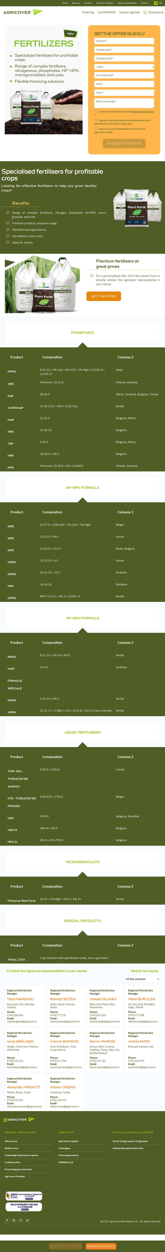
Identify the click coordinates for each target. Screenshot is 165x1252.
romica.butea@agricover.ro (65, 1023)
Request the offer (65, 1246)
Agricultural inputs (68, 1143)
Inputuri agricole (129, 12)
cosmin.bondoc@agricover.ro (66, 1069)
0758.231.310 (15, 1063)
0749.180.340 (15, 1017)
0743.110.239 (15, 1102)
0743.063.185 (98, 1017)
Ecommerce (156, 12)
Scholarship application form (128, 1150)
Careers (88, 3)
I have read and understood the (124, 113)
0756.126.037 (58, 1102)
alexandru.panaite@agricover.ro (24, 1108)
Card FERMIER (107, 12)
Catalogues (65, 1150)
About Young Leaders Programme (130, 1143)
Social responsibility (127, 3)
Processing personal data (18, 1171)
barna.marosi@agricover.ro (104, 1069)
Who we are (11, 1143)
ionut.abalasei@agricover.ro (22, 1069)
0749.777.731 (58, 1017)
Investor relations (104, 3)
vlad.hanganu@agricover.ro (22, 1023)
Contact (144, 3)
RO (160, 3)
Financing (88, 12)
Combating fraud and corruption (21, 1157)
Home (65, 3)
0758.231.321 (98, 1063)
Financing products (69, 1157)
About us (76, 3)
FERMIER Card (66, 1164)
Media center (12, 1150)
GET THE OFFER (113, 298)
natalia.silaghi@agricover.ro (105, 1023)
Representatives (101, 1246)
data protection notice (142, 111)
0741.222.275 (136, 1063)
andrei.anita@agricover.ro (142, 1069)
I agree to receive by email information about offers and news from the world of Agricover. (122, 122)
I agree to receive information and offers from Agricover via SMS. (119, 131)
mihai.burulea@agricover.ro (143, 1023)
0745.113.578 (58, 1063)
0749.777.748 (136, 1017)
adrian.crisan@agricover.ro (64, 1108)
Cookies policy (12, 1164)
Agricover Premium (15, 1178)
